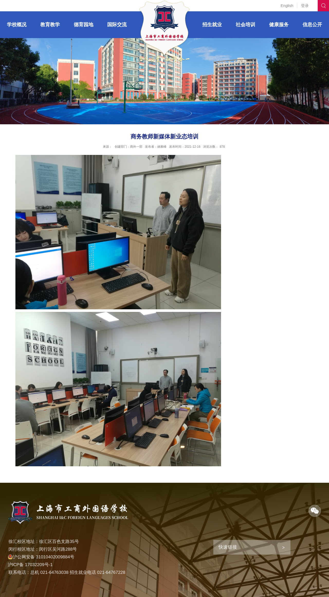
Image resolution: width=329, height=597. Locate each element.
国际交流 (117, 24)
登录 (305, 5)
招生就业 (212, 24)
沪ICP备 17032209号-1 (30, 564)
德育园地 (83, 24)
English (287, 5)
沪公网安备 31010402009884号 (41, 557)
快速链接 (227, 547)
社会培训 (245, 24)
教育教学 (50, 24)
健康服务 (279, 24)
